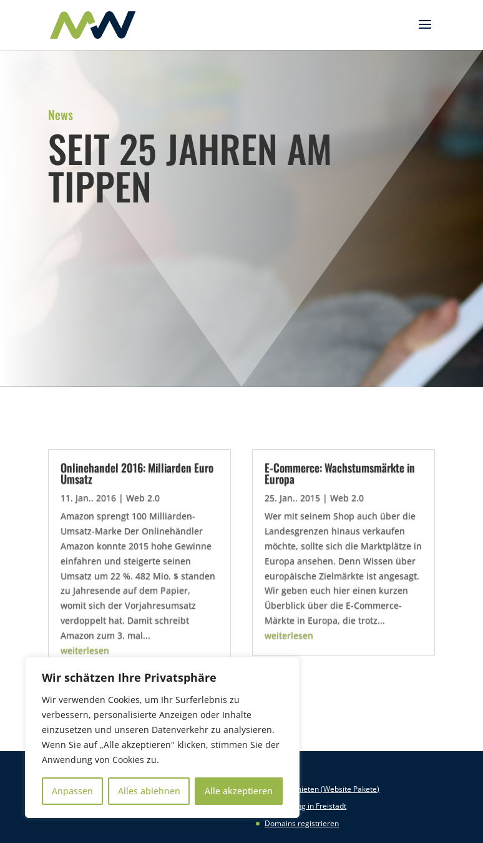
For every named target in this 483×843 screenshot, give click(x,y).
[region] (162, 737)
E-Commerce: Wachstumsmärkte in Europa (340, 473)
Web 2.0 (143, 498)
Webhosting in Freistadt (305, 806)
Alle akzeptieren (239, 791)
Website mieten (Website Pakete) (322, 789)
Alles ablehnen (149, 791)
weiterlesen (85, 650)
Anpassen (72, 791)
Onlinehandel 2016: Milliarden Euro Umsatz (137, 473)
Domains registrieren (302, 823)
